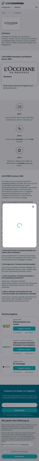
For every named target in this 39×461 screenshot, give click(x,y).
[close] (33, 207)
